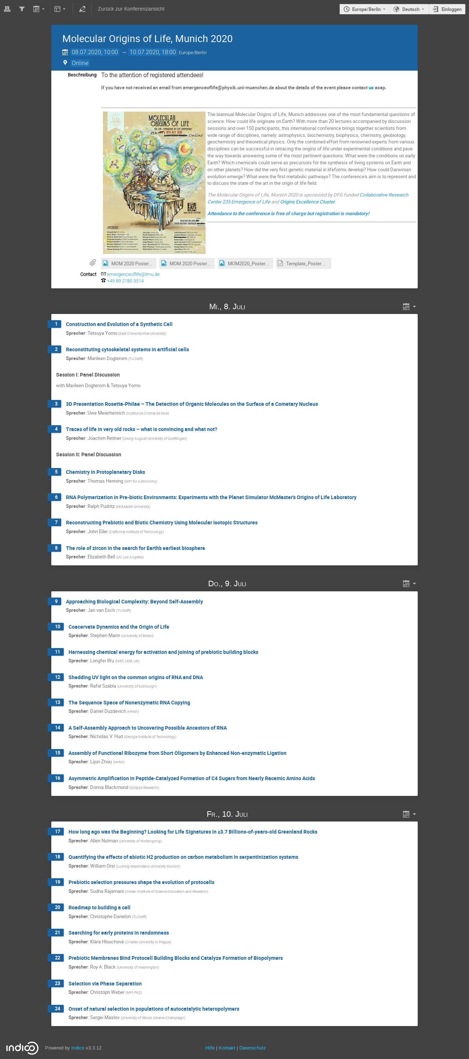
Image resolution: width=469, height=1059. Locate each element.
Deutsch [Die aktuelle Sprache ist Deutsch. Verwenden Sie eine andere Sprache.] (411, 9)
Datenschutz (252, 1048)
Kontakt (227, 1048)
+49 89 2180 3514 (125, 281)
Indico (77, 1048)
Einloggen (452, 9)
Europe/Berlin (366, 9)
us (371, 87)
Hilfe (210, 1048)
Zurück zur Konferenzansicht (131, 8)
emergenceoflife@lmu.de (133, 274)
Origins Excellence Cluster (307, 201)
